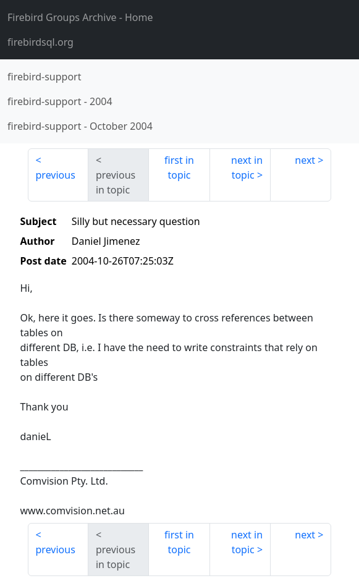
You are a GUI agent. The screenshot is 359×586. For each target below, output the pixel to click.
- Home (80, 17)
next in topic (247, 167)
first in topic (179, 167)
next (305, 160)
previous (55, 175)
